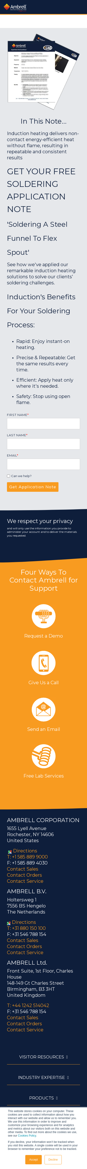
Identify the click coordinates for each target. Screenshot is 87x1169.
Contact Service (25, 881)
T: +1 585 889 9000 (27, 857)
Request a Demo (43, 636)
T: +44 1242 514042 (28, 1005)
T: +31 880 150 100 (26, 928)
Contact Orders (24, 875)
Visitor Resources (41, 1057)
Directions (25, 851)
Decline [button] (53, 1159)
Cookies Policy (27, 1135)
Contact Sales (22, 869)
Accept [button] (33, 1159)
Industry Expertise (41, 1077)
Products (41, 1098)
